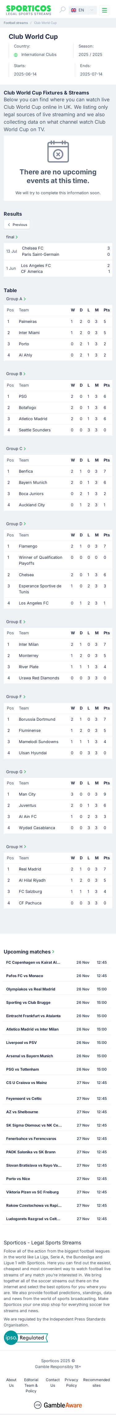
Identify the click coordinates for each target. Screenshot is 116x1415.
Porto (24, 344)
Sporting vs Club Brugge (28, 1002)
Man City (27, 794)
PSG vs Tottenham (22, 1069)
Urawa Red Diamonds (39, 678)
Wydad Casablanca (37, 827)
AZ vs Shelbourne (22, 1111)
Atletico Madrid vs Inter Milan (32, 1029)
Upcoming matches (30, 952)
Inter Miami (29, 332)
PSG (23, 396)
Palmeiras (28, 321)
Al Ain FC (28, 816)
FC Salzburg (30, 891)
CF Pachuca (30, 903)
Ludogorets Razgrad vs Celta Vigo (36, 1218)
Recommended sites (96, 1382)
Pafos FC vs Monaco (24, 975)
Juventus (27, 805)
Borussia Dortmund (37, 719)
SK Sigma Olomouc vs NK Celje (34, 1125)
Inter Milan (29, 644)
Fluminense (30, 730)
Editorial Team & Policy (31, 1385)
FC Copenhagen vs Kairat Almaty (36, 962)
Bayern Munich (33, 482)
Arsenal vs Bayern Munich (29, 1056)
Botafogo (27, 407)
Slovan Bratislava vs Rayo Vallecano (36, 1165)
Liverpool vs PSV (21, 1042)
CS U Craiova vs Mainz (26, 1082)
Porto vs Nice (18, 1178)
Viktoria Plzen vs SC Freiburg (32, 1192)
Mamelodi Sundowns (38, 741)
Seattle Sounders (35, 430)
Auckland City (32, 505)
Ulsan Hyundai (33, 753)
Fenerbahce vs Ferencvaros (31, 1138)
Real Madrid (30, 869)
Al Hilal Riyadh (32, 880)
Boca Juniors (31, 493)
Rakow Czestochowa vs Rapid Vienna (36, 1205)
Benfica (26, 471)
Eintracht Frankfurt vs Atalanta (33, 1015)
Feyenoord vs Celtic (24, 1098)
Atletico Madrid (33, 418)
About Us (11, 1382)
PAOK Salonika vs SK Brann (30, 1152)
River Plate (28, 666)
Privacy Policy (71, 1382)
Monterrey (28, 655)
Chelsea (26, 574)
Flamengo (28, 546)
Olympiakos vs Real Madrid (30, 989)
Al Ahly (25, 355)
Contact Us (53, 1382)
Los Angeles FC (34, 603)
